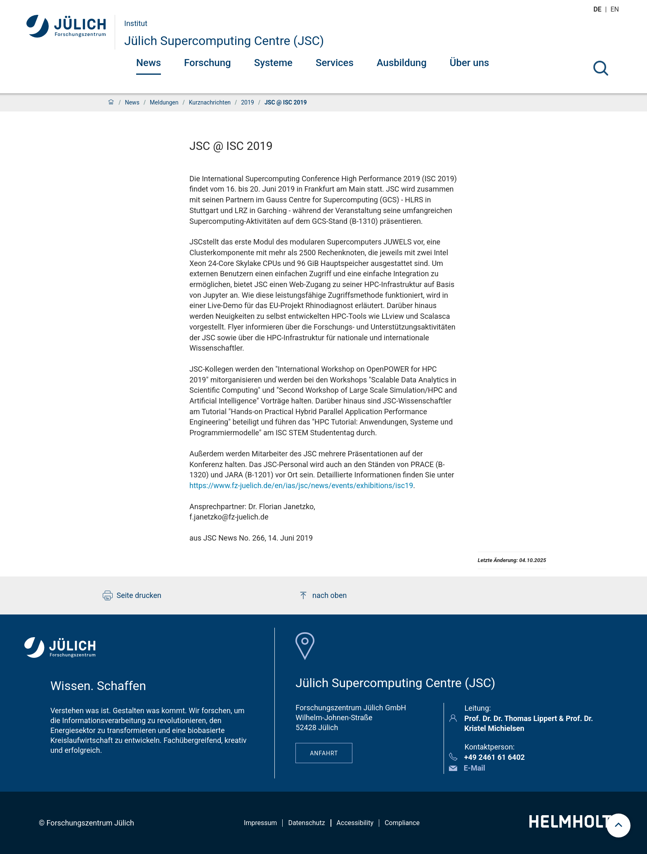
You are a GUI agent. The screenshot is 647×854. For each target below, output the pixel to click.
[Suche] (600, 68)
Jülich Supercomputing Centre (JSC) (224, 40)
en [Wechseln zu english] (616, 9)
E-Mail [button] (474, 768)
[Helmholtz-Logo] (575, 825)
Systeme (273, 63)
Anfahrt (324, 753)
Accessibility (355, 823)
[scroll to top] (618, 825)
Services (335, 63)
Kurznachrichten (210, 102)
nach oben (322, 595)
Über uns (469, 63)
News (148, 63)
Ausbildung (402, 63)
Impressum (260, 823)
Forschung (207, 63)
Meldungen (164, 102)
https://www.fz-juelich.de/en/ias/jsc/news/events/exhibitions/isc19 (301, 485)
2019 (247, 102)
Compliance (402, 823)
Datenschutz (306, 823)
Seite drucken (132, 595)
